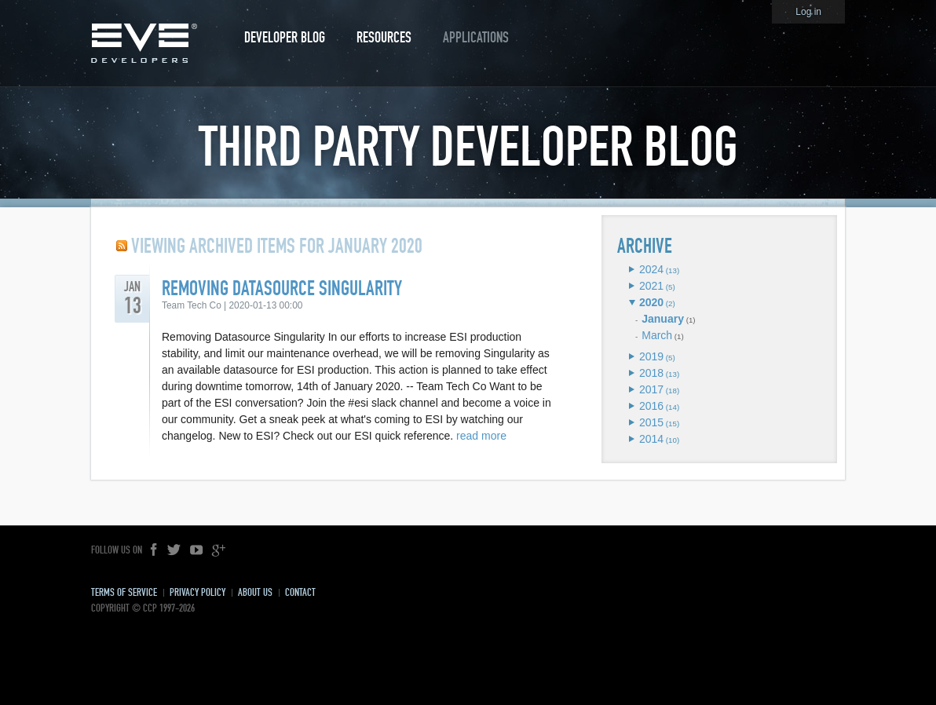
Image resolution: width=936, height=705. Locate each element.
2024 (651, 269)
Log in (808, 11)
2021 (651, 285)
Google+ (218, 550)
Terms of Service (124, 592)
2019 (651, 356)
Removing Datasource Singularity (282, 288)
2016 (651, 406)
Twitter (174, 550)
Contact (300, 592)
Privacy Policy (197, 592)
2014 (651, 439)
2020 (651, 302)
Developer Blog (284, 37)
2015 (651, 422)
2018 (651, 373)
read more (481, 435)
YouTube (196, 550)
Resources (383, 37)
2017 (651, 389)
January (663, 318)
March (657, 335)
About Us (255, 592)
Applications (476, 37)
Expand (631, 269)
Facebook (154, 550)
